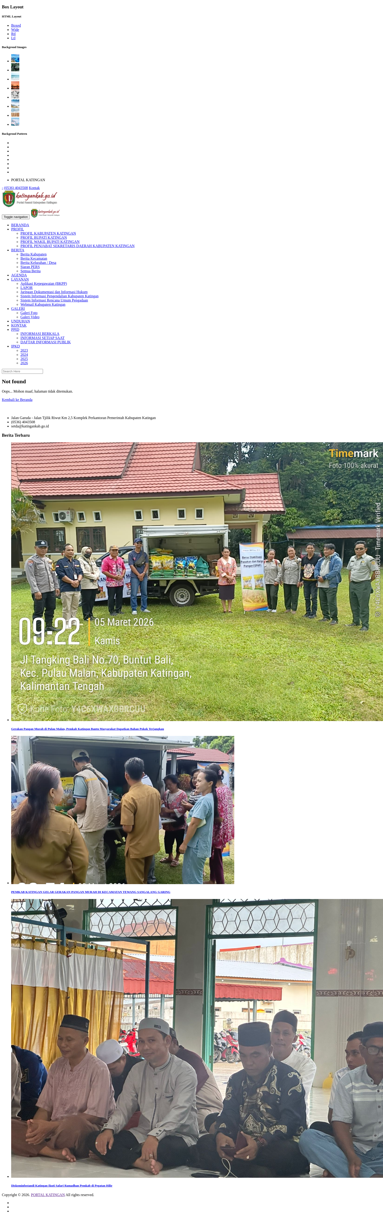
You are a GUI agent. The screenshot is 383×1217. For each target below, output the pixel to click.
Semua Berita (30, 271)
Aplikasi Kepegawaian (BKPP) (43, 283)
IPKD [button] (15, 346)
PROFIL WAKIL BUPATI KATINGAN (49, 242)
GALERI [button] (18, 309)
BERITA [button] (17, 250)
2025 (24, 359)
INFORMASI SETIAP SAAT (42, 338)
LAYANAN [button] (20, 279)
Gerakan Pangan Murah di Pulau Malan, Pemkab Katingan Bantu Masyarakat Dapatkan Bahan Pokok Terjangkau (87, 729)
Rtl (13, 34)
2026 (24, 363)
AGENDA (19, 275)
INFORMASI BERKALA (39, 334)
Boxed (16, 25)
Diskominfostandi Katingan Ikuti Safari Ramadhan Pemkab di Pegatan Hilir (61, 1185)
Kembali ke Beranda (17, 400)
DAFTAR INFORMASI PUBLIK (45, 342)
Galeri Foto (28, 313)
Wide (15, 30)
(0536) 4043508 (16, 188)
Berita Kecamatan (33, 258)
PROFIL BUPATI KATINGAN (43, 237)
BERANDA (20, 225)
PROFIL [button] (17, 229)
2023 (24, 350)
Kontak (34, 188)
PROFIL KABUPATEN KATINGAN (48, 233)
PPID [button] (15, 329)
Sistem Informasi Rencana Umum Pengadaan (54, 300)
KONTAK (18, 325)
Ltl (13, 38)
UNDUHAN (20, 321)
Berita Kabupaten (33, 254)
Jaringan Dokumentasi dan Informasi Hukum (54, 292)
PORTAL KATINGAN (48, 1195)
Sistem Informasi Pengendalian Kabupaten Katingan (59, 296)
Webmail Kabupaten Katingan (42, 304)
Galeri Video (30, 317)
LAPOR (26, 288)
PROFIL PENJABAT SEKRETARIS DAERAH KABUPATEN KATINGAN (77, 246)
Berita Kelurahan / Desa (38, 263)
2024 (24, 355)
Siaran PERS (30, 267)
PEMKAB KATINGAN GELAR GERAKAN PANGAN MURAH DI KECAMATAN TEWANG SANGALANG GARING (90, 892)
